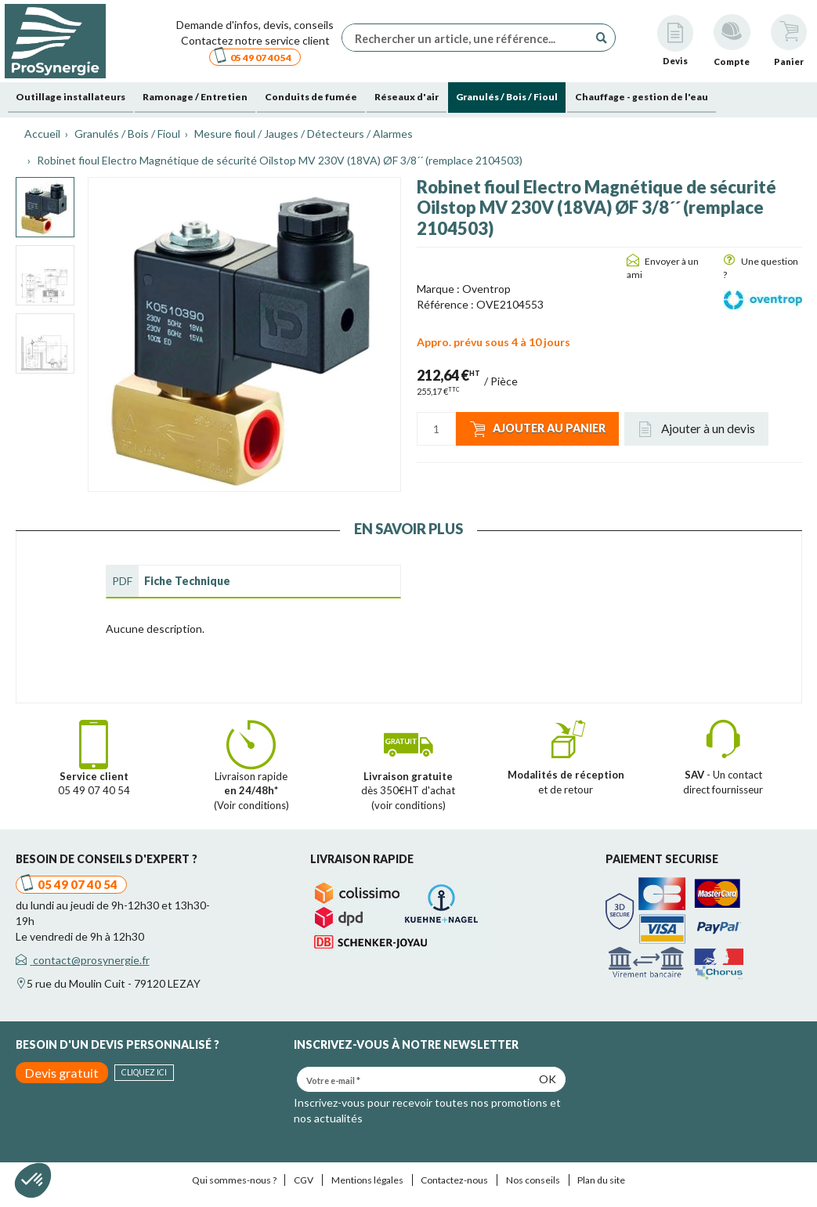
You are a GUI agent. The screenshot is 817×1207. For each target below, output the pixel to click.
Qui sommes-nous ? (234, 1180)
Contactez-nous (454, 1180)
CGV (303, 1180)
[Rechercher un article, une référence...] (469, 37)
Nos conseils (533, 1180)
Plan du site (601, 1180)
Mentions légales (367, 1180)
